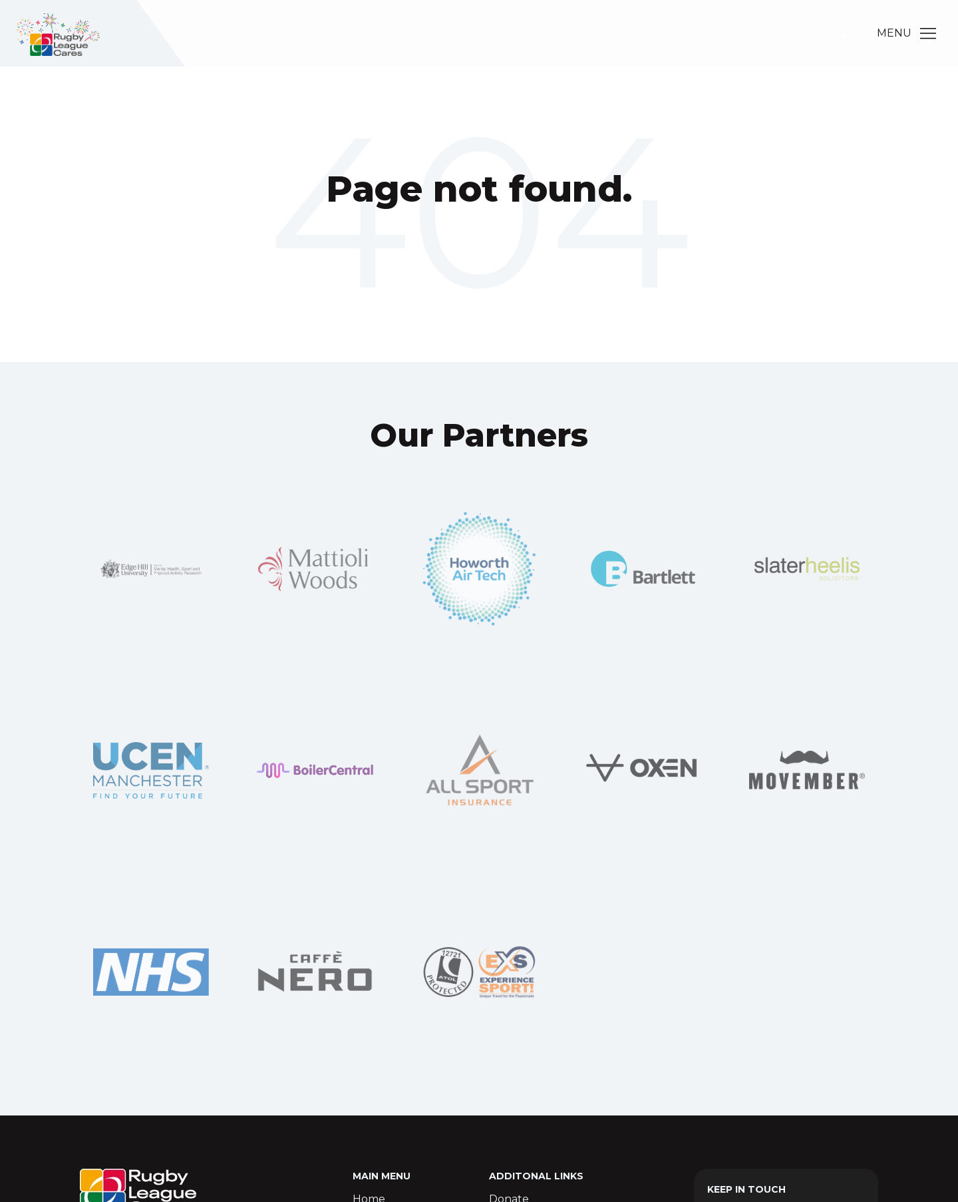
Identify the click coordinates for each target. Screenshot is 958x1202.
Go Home (479, 243)
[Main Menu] (928, 33)
